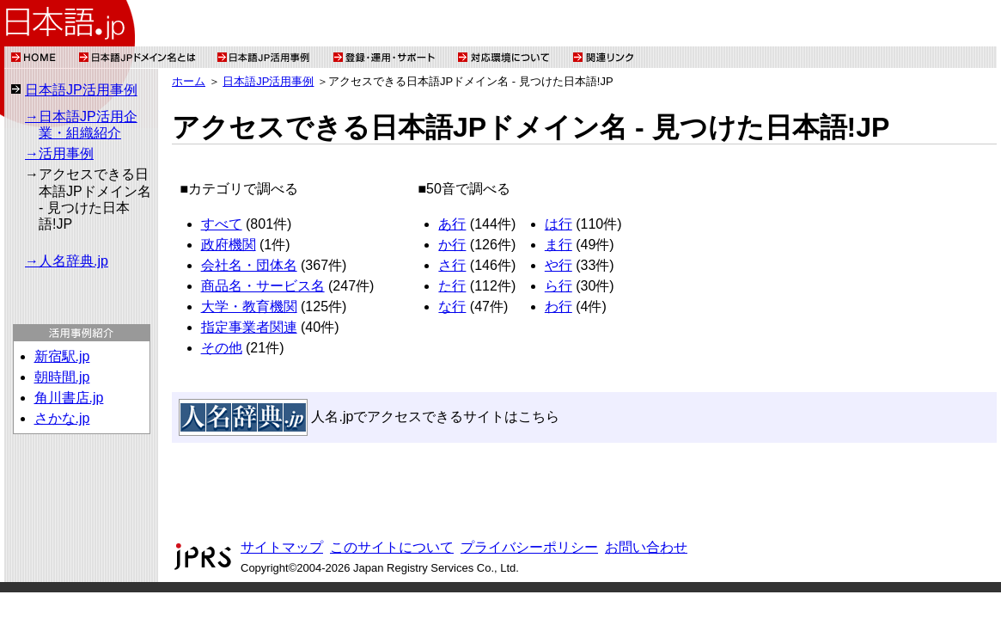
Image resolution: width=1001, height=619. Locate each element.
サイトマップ (282, 547)
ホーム (188, 81)
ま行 (558, 244)
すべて (221, 224)
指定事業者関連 (249, 327)
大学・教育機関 (249, 306)
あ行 (452, 224)
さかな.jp (62, 418)
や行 (558, 265)
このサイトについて (392, 547)
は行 (558, 224)
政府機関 (228, 244)
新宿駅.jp (62, 356)
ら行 (558, 286)
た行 (452, 286)
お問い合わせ (646, 547)
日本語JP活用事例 (81, 90)
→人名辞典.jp (66, 261)
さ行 (452, 265)
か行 (452, 244)
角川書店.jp (69, 397)
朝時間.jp (62, 377)
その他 (221, 347)
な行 (452, 306)
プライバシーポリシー (529, 547)
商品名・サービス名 (263, 286)
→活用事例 (59, 153)
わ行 (558, 306)
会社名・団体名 (249, 265)
